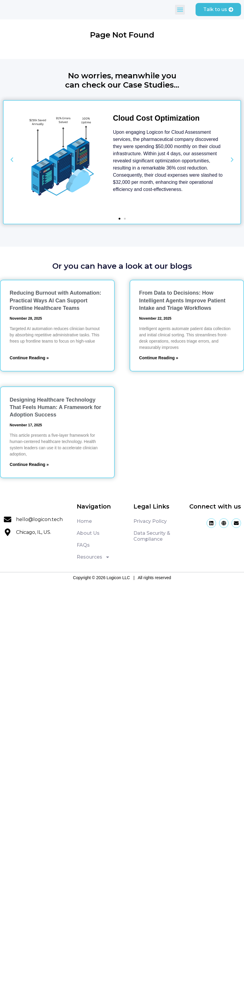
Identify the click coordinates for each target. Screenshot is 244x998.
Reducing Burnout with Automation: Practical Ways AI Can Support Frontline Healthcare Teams (55, 300)
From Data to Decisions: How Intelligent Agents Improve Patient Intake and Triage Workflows (182, 300)
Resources (93, 557)
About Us (88, 533)
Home (84, 521)
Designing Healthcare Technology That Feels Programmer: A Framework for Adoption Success (55, 407)
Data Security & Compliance (151, 536)
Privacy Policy (150, 521)
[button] (180, 10)
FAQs (83, 545)
